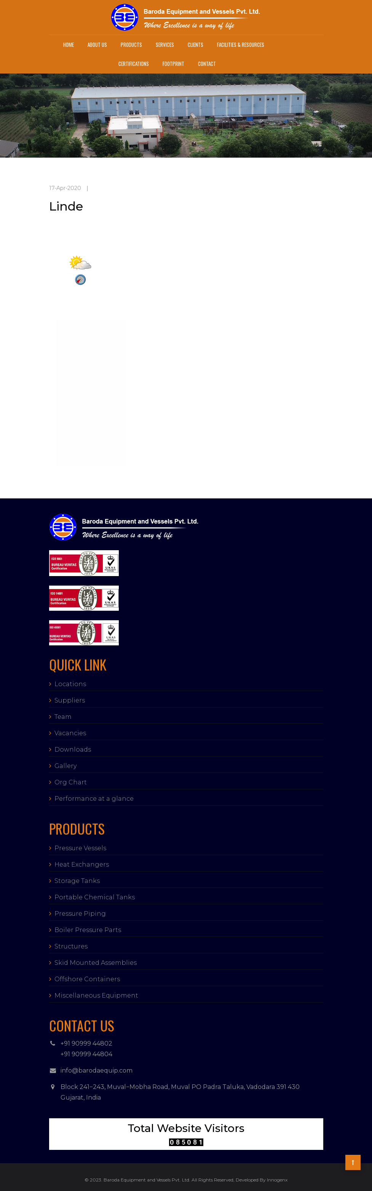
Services (165, 44)
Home (68, 44)
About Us (97, 44)
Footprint (173, 63)
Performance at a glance (94, 798)
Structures (71, 946)
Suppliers (69, 700)
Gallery (65, 766)
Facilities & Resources (240, 44)
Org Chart (70, 782)
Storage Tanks (77, 880)
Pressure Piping (80, 913)
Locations (70, 684)
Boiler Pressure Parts (87, 930)
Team (63, 716)
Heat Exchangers (81, 864)
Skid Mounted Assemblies (95, 962)
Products (131, 44)
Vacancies (70, 733)
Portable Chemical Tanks (94, 897)
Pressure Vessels (80, 848)
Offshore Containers (87, 979)
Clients (195, 44)
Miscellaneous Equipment (96, 995)
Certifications (133, 63)
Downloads (72, 749)
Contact (207, 63)
